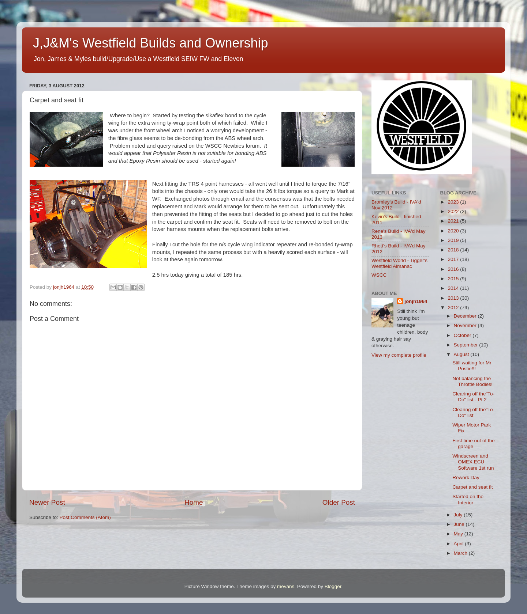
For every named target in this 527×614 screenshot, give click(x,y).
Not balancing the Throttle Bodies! (472, 381)
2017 (454, 259)
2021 (454, 221)
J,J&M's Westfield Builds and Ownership (150, 42)
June (460, 524)
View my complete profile (398, 355)
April (459, 543)
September (466, 345)
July (459, 515)
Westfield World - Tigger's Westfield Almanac (399, 263)
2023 (454, 202)
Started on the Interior (467, 499)
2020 (454, 231)
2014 (454, 288)
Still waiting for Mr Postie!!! (472, 365)
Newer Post (47, 502)
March (461, 553)
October (463, 335)
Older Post (338, 502)
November (466, 325)
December (466, 316)
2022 (454, 211)
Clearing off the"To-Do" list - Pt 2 (473, 396)
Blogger (333, 586)
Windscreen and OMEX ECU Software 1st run (473, 461)
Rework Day (465, 477)
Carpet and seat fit (472, 487)
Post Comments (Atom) (85, 517)
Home (193, 502)
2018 (454, 250)
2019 (454, 240)
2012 (454, 307)
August (462, 354)
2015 (454, 278)
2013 (454, 298)
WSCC (378, 275)
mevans (285, 586)
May (459, 534)
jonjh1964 (415, 301)
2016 (454, 269)
